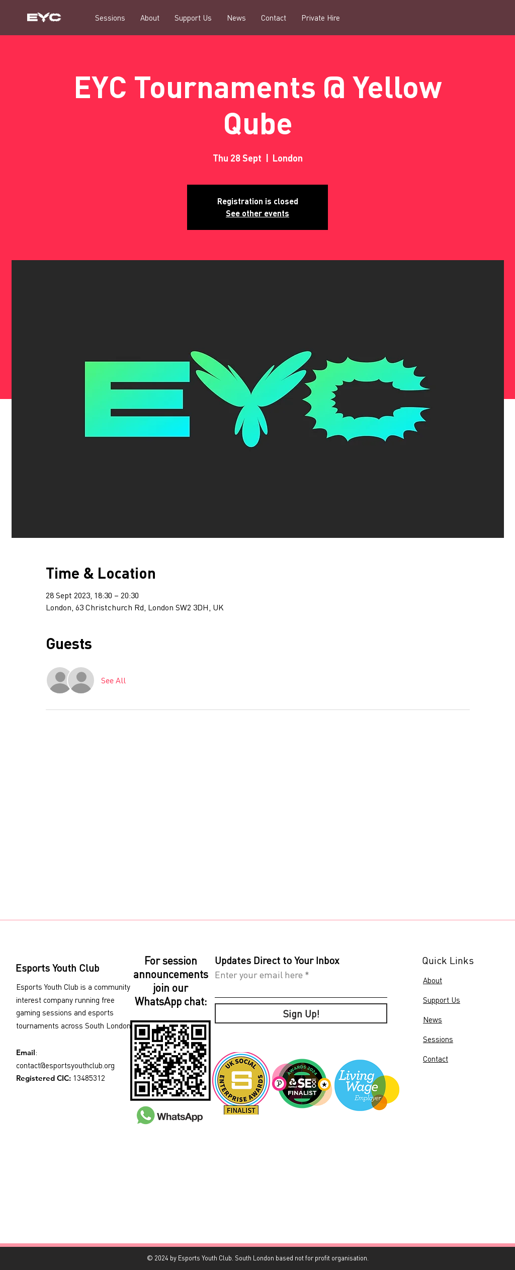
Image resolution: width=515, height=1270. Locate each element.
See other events (257, 213)
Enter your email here (259, 974)
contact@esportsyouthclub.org (65, 1065)
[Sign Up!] (301, 1013)
